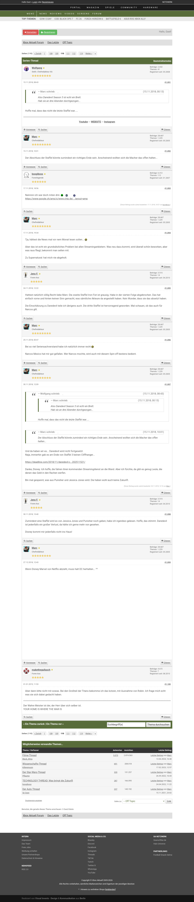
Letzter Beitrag (157, 755)
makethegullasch (41, 669)
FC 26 (79, 19)
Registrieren (48, 32)
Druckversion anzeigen (33, 801)
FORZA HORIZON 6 (94, 19)
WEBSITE (96, 121)
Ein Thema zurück (34, 724)
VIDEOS (70, 14)
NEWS (43, 14)
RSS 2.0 (25, 869)
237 (115, 789)
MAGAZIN (93, 7)
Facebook (92, 847)
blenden (110, 889)
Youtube (83, 121)
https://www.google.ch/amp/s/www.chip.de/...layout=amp (56, 198)
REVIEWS (56, 14)
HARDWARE (150, 7)
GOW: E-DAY (45, 19)
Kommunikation (67, 898)
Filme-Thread (29, 755)
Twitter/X (92, 865)
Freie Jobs (26, 847)
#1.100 (168, 684)
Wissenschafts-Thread (34, 763)
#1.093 (168, 188)
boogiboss (37, 174)
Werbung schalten (29, 851)
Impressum (26, 840)
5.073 (115, 755)
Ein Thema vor (54, 724)
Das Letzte (53, 42)
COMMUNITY (129, 7)
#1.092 (168, 151)
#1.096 (168, 340)
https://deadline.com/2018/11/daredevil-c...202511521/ (55, 462)
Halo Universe (159, 844)
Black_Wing (27, 759)
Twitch (91, 862)
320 (115, 772)
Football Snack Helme (162, 855)
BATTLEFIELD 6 (113, 19)
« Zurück (37, 53)
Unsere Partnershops (31, 854)
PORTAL (75, 7)
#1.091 (168, 82)
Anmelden (31, 32)
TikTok (91, 858)
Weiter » (88, 53)
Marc (168, 486)
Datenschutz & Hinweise (32, 858)
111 (68, 53)
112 (73, 53)
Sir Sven (25, 793)
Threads (91, 854)
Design (54, 898)
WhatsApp (92, 869)
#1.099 (168, 562)
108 (50, 53)
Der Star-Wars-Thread (33, 772)
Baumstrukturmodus (162, 61)
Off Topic (67, 42)
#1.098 (168, 514)
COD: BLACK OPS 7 (64, 19)
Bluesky (91, 840)
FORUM (97, 14)
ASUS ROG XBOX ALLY (135, 19)
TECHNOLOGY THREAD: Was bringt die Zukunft (47, 780)
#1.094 (168, 233)
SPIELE (110, 7)
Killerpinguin (27, 767)
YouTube (91, 873)
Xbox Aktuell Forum (33, 42)
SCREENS (83, 14)
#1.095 (168, 288)
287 (115, 781)
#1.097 (168, 384)
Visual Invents (42, 898)
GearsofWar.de (159, 840)
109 (56, 53)
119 (81, 53)
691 (115, 764)
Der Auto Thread (31, 789)
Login (35, 2)
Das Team (26, 844)
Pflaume (26, 776)
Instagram (109, 121)
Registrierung (47, 2)
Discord (91, 844)
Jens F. (34, 273)
